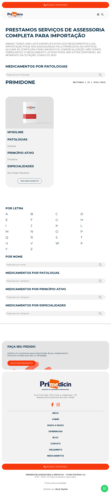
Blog (55, 438)
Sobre (55, 420)
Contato (55, 444)
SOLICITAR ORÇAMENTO (21, 364)
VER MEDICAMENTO (29, 181)
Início (55, 414)
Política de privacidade (55, 484)
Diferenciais (56, 432)
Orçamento (55, 450)
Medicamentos (55, 457)
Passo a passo (55, 426)
